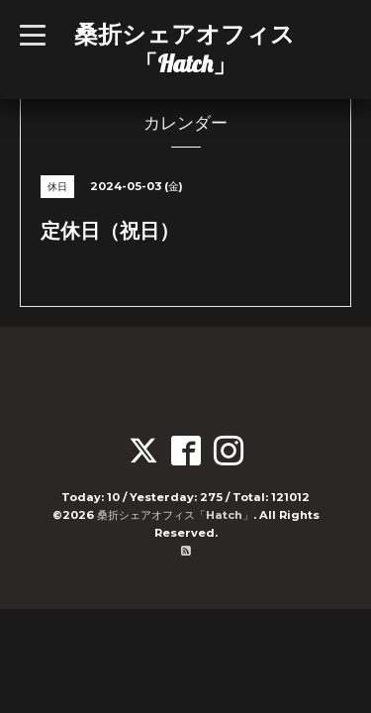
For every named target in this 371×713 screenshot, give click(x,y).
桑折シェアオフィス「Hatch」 (184, 48)
